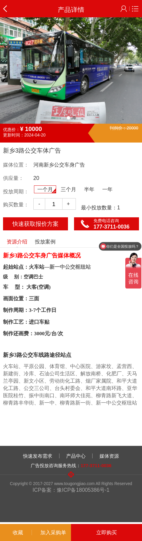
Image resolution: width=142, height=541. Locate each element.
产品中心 (76, 455)
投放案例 (45, 242)
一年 (107, 189)
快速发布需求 (37, 455)
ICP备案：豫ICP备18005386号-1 (71, 490)
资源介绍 (17, 243)
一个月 (46, 189)
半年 (89, 189)
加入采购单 (53, 532)
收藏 (18, 532)
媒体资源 (109, 455)
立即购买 (106, 532)
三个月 (68, 189)
